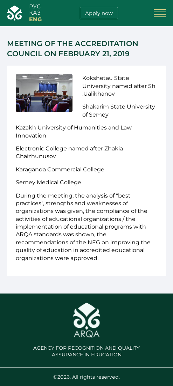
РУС (35, 6)
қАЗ (35, 13)
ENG (35, 19)
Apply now (99, 13)
